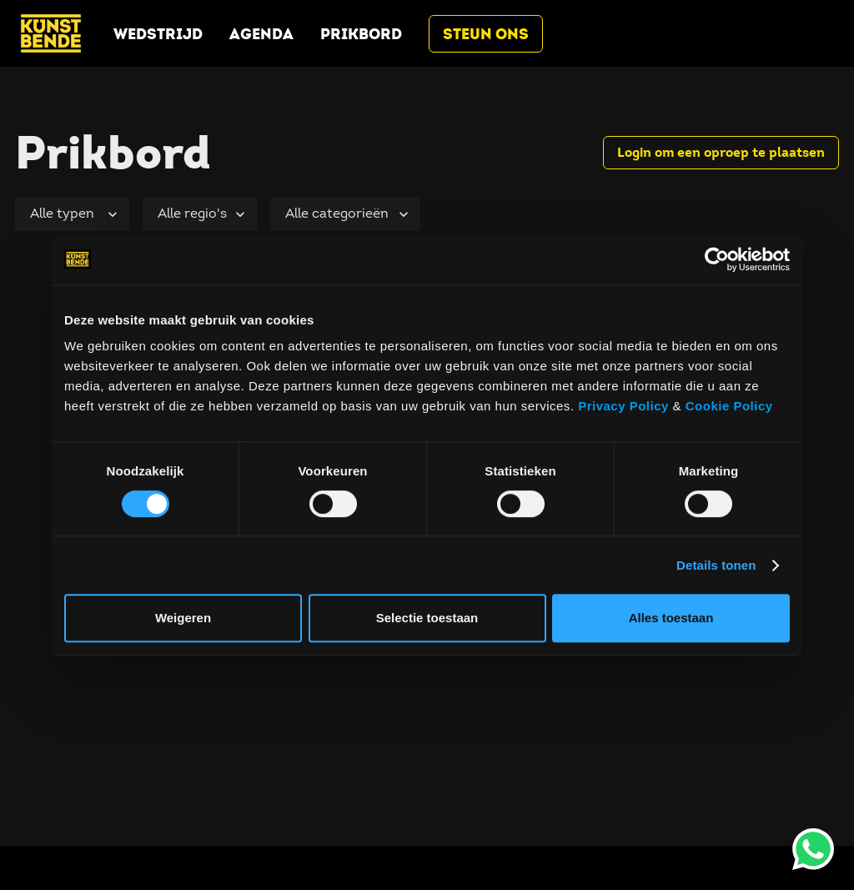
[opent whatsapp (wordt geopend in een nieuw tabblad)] (813, 849)
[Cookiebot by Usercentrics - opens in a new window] (717, 259)
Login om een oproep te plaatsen (721, 152)
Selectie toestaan (427, 618)
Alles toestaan (671, 618)
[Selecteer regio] (200, 214)
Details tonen (716, 565)
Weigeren (183, 618)
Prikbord (361, 33)
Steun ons (486, 33)
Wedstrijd (158, 33)
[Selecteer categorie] (345, 214)
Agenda (261, 33)
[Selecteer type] (72, 214)
